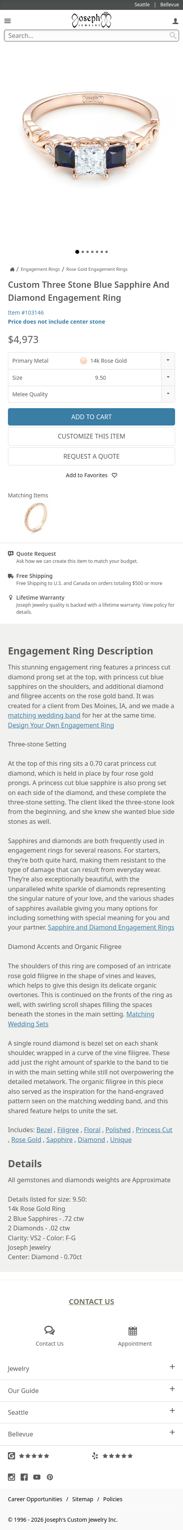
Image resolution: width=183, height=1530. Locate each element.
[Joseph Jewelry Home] (12, 269)
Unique (121, 1139)
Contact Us (91, 1301)
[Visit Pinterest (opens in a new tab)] (51, 1477)
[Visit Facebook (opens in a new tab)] (26, 1477)
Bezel (44, 1129)
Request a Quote (91, 456)
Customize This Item (92, 436)
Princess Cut (154, 1129)
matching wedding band (44, 715)
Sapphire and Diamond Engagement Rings (111, 927)
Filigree (68, 1129)
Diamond (91, 1139)
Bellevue (91, 1433)
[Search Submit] (173, 35)
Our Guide (91, 1390)
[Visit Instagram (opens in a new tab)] (13, 1477)
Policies (112, 1499)
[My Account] (175, 21)
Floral (92, 1129)
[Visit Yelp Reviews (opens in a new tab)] (133, 1455)
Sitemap (82, 1499)
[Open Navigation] (7, 21)
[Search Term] (91, 35)
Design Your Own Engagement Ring (61, 725)
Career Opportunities (35, 1499)
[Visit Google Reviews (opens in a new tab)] (50, 1455)
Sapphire (59, 1139)
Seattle (91, 1412)
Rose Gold (26, 1139)
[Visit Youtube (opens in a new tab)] (38, 1477)
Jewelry (91, 1368)
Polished (118, 1129)
